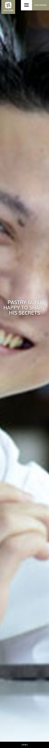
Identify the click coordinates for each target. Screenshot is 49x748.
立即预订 (24, 745)
